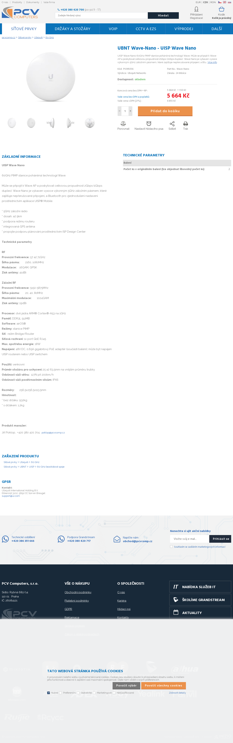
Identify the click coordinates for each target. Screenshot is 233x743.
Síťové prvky (23, 29)
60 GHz (35, 462)
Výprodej (183, 29)
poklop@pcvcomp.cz (53, 432)
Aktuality (192, 613)
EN (224, 2)
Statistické (86, 692)
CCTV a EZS (146, 29)
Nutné (54, 692)
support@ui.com (11, 496)
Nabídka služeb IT (199, 587)
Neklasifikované (125, 692)
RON (213, 2)
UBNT (23, 466)
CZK (205, 2)
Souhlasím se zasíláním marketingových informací (199, 547)
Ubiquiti (24, 462)
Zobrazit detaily (177, 692)
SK (229, 2)
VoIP (113, 29)
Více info (212, 62)
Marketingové (104, 692)
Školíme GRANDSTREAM (203, 600)
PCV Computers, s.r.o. (23, 13)
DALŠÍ (216, 29)
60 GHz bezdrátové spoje (50, 466)
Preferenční (69, 692)
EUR (198, 2)
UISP (31, 466)
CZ (219, 2)
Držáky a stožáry (72, 29)
